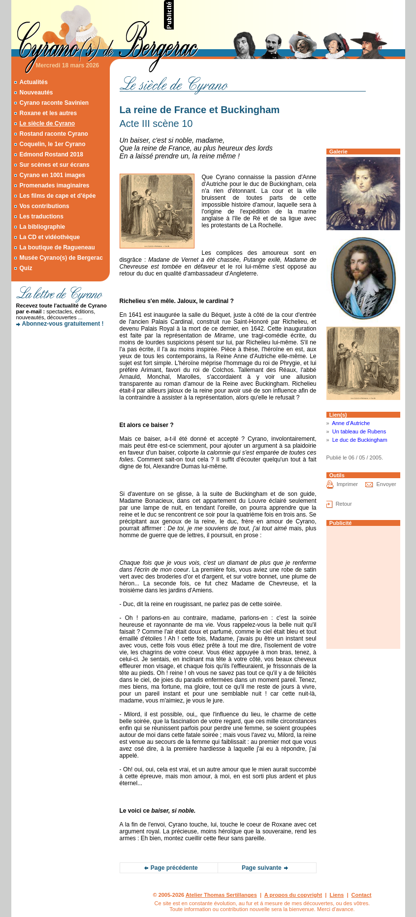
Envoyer (386, 485)
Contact (362, 895)
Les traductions (41, 216)
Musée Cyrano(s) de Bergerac (60, 257)
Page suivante (262, 867)
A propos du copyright (293, 895)
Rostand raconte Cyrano (53, 133)
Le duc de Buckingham (359, 440)
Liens (337, 895)
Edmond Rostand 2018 (51, 154)
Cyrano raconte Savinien (54, 102)
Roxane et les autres (48, 113)
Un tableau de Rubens (359, 431)
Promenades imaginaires (54, 185)
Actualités (33, 82)
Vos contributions (44, 206)
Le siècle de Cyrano (47, 123)
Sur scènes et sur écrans (54, 164)
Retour (344, 504)
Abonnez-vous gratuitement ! (63, 323)
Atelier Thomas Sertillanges (221, 895)
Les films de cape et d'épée (57, 195)
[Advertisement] (290, 15)
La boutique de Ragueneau (57, 247)
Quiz (25, 268)
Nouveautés (36, 92)
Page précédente (174, 867)
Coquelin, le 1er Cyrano (52, 144)
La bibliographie (42, 226)
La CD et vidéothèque (49, 237)
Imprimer (347, 485)
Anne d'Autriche (351, 423)
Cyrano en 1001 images (52, 175)
